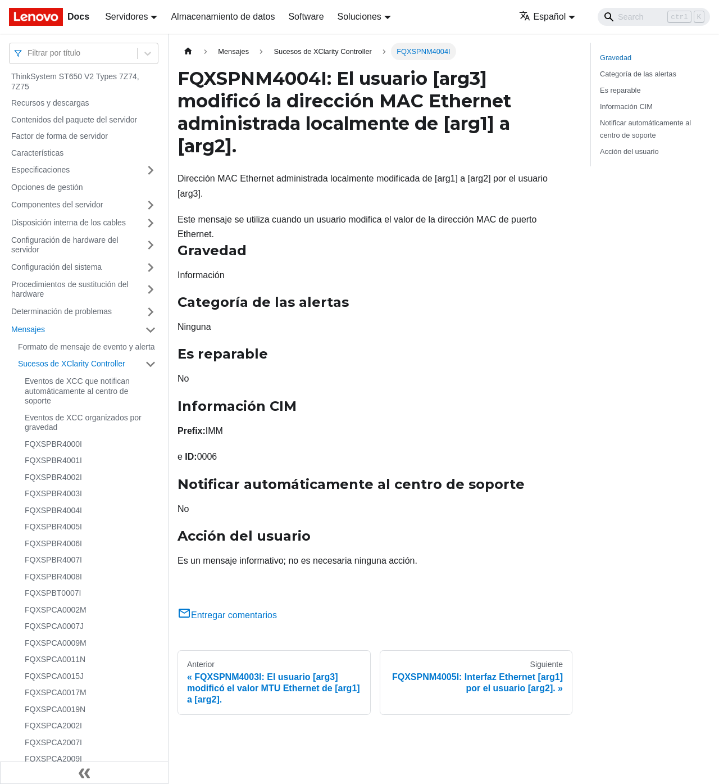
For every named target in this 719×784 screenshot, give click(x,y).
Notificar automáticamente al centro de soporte (645, 129)
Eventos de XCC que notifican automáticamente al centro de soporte (77, 391)
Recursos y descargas (50, 102)
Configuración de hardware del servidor (65, 245)
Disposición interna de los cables (68, 222)
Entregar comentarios (227, 615)
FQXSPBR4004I (53, 510)
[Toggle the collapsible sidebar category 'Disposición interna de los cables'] (150, 223)
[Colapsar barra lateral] (84, 773)
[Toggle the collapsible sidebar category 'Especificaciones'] (150, 170)
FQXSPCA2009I (53, 758)
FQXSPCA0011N (55, 659)
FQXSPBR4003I (53, 493)
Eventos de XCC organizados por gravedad (83, 422)
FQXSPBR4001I (53, 460)
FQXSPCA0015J (54, 676)
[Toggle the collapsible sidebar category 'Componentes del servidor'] (150, 205)
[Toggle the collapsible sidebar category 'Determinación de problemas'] (150, 312)
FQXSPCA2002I (53, 725)
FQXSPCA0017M (56, 692)
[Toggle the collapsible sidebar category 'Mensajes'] (150, 330)
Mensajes (28, 329)
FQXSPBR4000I (53, 443)
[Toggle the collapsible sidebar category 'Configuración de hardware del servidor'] (150, 245)
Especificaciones (40, 169)
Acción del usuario (629, 151)
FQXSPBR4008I (53, 576)
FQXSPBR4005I (53, 526)
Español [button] (542, 16)
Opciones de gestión (47, 187)
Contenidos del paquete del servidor (74, 119)
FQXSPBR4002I (53, 477)
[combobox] (29, 53)
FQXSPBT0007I (53, 592)
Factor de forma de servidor (59, 136)
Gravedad (615, 57)
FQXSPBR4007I (53, 559)
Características (37, 152)
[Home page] (188, 51)
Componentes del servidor (57, 204)
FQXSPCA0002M (56, 609)
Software (306, 16)
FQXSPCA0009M (56, 642)
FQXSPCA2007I (53, 742)
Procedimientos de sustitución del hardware (70, 289)
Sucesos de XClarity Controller (71, 363)
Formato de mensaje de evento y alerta (86, 346)
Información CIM (626, 106)
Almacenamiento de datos (223, 16)
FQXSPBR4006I (53, 543)
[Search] (654, 17)
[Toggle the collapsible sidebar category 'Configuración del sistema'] (150, 268)
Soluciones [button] (359, 16)
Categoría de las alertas (638, 74)
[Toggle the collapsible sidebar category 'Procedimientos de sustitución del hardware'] (150, 290)
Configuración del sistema (56, 266)
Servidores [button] (126, 16)
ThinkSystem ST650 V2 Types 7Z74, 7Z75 (75, 81)
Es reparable (620, 90)
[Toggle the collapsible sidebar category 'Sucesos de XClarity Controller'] (150, 364)
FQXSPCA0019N (55, 709)
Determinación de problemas (61, 311)
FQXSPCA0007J (54, 626)
